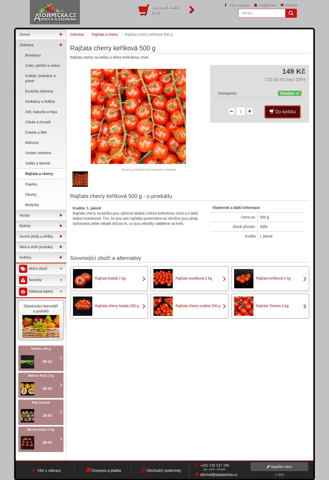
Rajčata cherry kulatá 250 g (117, 306)
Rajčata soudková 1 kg (194, 278)
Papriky (31, 184)
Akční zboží (40, 269)
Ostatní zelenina (38, 153)
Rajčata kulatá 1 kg (110, 278)
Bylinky (25, 226)
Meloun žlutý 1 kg (41, 375)
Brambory (33, 55)
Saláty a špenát (37, 163)
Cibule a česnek (38, 122)
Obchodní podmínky (160, 470)
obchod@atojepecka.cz (219, 475)
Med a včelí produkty (36, 247)
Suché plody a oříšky (36, 236)
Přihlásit (288, 5)
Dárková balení (40, 292)
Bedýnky (32, 205)
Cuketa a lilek (36, 132)
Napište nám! (279, 467)
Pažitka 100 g (40, 348)
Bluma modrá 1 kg (41, 429)
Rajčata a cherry (39, 174)
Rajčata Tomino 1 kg (272, 306)
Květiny (25, 257)
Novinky (40, 280)
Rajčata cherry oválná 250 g (198, 306)
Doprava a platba (103, 470)
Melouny (32, 143)
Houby (25, 215)
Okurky (30, 194)
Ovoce (25, 34)
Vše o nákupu (236, 5)
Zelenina (26, 45)
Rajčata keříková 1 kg (273, 278)
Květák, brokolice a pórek (40, 78)
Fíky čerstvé (41, 402)
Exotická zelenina (39, 91)
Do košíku (282, 111)
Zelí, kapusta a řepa (41, 112)
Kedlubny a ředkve (40, 101)
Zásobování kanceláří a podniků (40, 321)
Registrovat (264, 5)
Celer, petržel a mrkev (42, 65)
